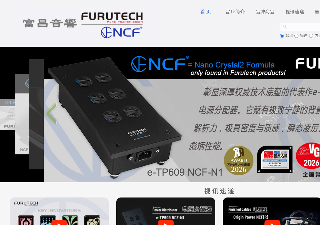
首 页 (205, 12)
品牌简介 (235, 12)
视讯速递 (294, 12)
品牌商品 (265, 12)
